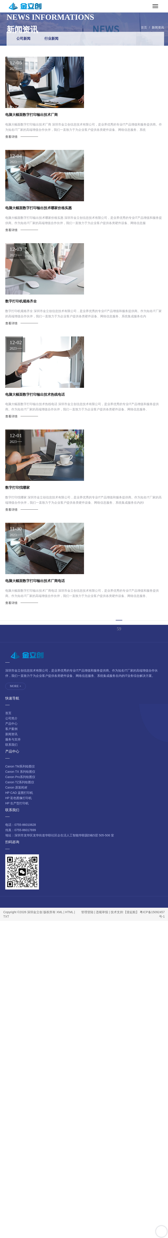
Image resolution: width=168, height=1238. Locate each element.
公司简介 (11, 718)
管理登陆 (87, 912)
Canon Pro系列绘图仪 (20, 777)
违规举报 (102, 912)
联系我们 (11, 744)
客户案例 (11, 729)
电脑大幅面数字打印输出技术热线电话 (35, 394)
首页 (144, 27)
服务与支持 (13, 739)
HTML (69, 912)
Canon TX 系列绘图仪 (20, 771)
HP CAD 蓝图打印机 (19, 792)
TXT (6, 916)
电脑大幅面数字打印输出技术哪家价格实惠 (38, 208)
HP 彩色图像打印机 (18, 798)
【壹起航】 (131, 912)
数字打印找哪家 (17, 487)
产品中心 (11, 723)
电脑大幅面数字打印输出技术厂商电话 (35, 581)
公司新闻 (23, 38)
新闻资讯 (158, 27)
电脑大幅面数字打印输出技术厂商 (31, 115)
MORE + (15, 686)
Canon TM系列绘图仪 (20, 766)
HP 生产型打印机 (17, 803)
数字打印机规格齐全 (21, 301)
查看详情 (11, 136)
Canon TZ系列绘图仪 (19, 782)
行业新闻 (51, 38)
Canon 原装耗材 (16, 787)
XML (59, 912)
